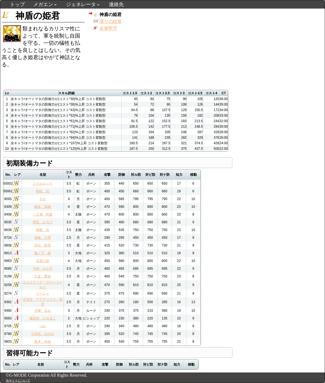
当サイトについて (18, 380)
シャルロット (43, 183)
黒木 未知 (42, 341)
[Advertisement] (190, 47)
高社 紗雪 (42, 245)
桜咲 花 (42, 191)
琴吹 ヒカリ (43, 222)
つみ (42, 326)
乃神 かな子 (43, 269)
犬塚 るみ (42, 311)
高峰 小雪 (42, 238)
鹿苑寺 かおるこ (42, 318)
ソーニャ (42, 293)
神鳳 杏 (42, 230)
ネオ (42, 199)
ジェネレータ (81, 4)
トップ (17, 4)
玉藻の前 (42, 261)
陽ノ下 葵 (42, 253)
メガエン (43, 4)
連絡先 (116, 4)
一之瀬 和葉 (43, 214)
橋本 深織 (42, 207)
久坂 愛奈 (42, 276)
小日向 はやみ (42, 334)
